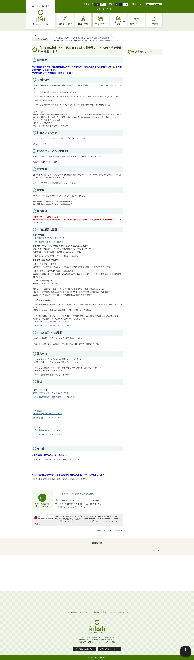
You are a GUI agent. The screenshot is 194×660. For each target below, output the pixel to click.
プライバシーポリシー (119, 612)
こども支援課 (91, 38)
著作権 (96, 612)
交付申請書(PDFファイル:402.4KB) (49, 242)
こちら (58, 459)
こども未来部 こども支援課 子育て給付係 (74, 494)
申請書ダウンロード (108, 38)
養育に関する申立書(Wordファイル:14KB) (52, 321)
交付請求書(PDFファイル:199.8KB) (47, 434)
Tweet (98, 530)
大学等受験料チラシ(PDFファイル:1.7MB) (50, 393)
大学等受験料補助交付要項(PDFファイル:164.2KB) (54, 397)
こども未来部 (77, 38)
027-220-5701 (68, 500)
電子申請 (69, 338)
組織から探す (137, 4)
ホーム (52, 38)
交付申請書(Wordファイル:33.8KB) (49, 238)
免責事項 (104, 612)
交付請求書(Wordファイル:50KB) (46, 430)
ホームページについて (75, 612)
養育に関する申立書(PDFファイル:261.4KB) (53, 326)
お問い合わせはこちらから (72, 507)
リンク (88, 612)
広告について (156, 550)
